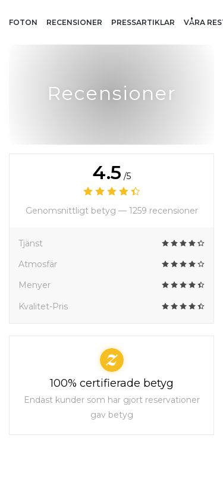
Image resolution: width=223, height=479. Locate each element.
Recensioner (74, 22)
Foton (23, 22)
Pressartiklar (143, 22)
